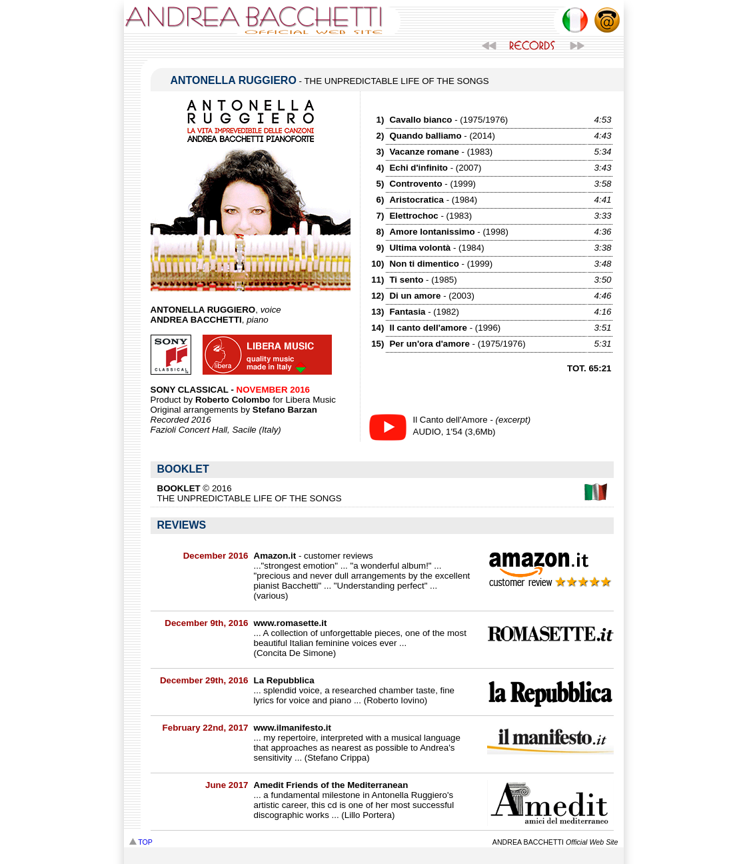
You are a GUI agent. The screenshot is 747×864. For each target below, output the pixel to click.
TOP (141, 842)
